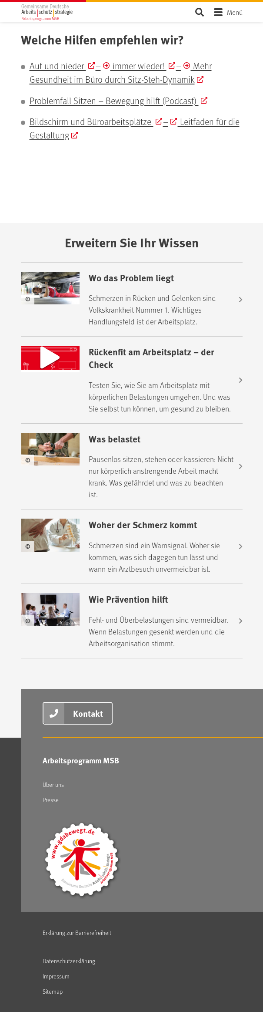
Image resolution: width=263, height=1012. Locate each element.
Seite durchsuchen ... (200, 12)
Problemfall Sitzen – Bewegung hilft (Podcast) (114, 100)
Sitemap (53, 991)
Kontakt (88, 713)
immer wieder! (138, 66)
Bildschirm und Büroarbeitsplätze (91, 121)
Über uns (53, 784)
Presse (51, 800)
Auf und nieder (58, 66)
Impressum (56, 976)
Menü (235, 12)
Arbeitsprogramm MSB (81, 760)
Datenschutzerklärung (69, 961)
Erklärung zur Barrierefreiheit (77, 932)
